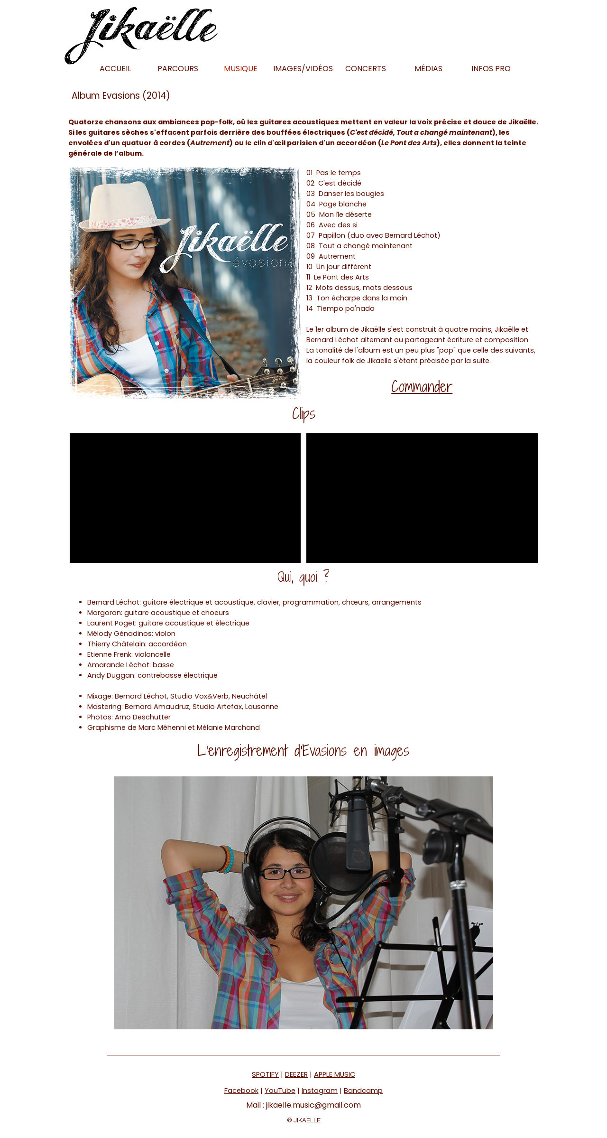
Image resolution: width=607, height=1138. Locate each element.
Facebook (241, 1090)
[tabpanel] (303, 138)
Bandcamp (363, 1090)
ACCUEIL (115, 68)
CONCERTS (365, 68)
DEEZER (296, 1074)
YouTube (280, 1090)
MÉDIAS (428, 68)
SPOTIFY (265, 1074)
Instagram (320, 1090)
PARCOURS (177, 68)
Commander (421, 386)
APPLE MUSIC (334, 1074)
